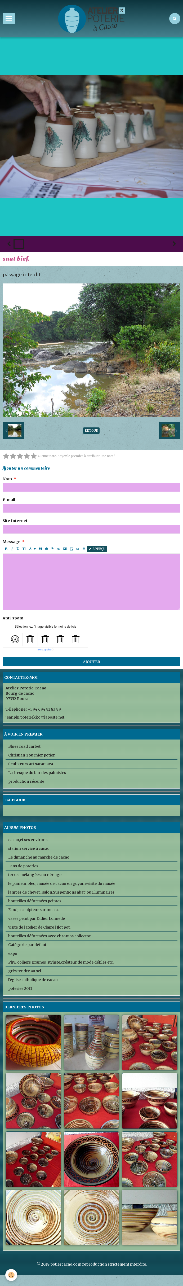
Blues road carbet (24, 746)
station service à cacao (29, 848)
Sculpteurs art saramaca (30, 764)
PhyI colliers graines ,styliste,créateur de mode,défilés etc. (61, 962)
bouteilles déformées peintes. (35, 901)
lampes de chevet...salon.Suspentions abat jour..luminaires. (61, 892)
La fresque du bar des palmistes (37, 772)
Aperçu (96, 549)
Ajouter (91, 661)
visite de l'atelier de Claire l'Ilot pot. (39, 927)
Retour (91, 430)
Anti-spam (13, 618)
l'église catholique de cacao (33, 979)
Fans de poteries (23, 866)
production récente (26, 781)
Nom (7, 478)
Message (11, 541)
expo (12, 953)
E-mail (9, 499)
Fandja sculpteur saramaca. (33, 909)
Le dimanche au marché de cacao (38, 857)
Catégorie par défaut (27, 944)
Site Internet (15, 520)
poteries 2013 (20, 988)
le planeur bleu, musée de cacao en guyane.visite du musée (61, 883)
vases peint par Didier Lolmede (36, 918)
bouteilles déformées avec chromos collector (49, 936)
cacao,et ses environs (27, 839)
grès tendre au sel (24, 971)
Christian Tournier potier (31, 755)
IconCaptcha (44, 649)
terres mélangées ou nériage (34, 874)
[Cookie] (11, 1275)
